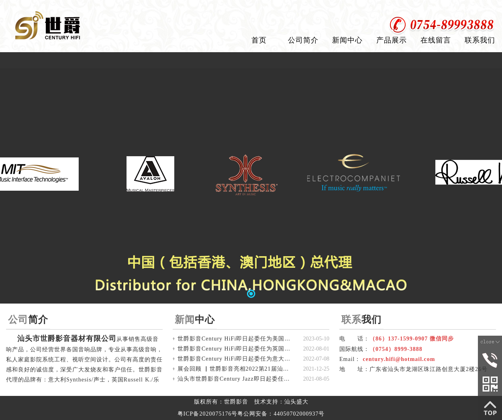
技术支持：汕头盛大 (281, 402)
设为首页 (447, 8)
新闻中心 (347, 40)
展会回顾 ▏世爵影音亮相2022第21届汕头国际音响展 (236, 369)
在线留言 (435, 40)
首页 (259, 40)
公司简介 (303, 40)
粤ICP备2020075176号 (208, 414)
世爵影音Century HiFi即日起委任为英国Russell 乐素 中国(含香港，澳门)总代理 (236, 349)
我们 (361, 319)
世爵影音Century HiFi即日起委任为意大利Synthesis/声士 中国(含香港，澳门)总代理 (236, 359)
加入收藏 (485, 8)
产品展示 (391, 40)
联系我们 (480, 40)
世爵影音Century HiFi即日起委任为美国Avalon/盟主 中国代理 (236, 339)
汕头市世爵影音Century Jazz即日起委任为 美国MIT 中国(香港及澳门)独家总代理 (236, 379)
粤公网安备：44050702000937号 (280, 414)
